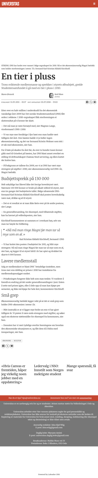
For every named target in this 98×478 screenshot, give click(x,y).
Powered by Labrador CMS (49, 474)
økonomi (7, 341)
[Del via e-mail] (94, 102)
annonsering (86, 398)
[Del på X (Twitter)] (91, 102)
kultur (17, 341)
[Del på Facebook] (87, 102)
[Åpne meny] (94, 4)
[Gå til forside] (10, 3)
